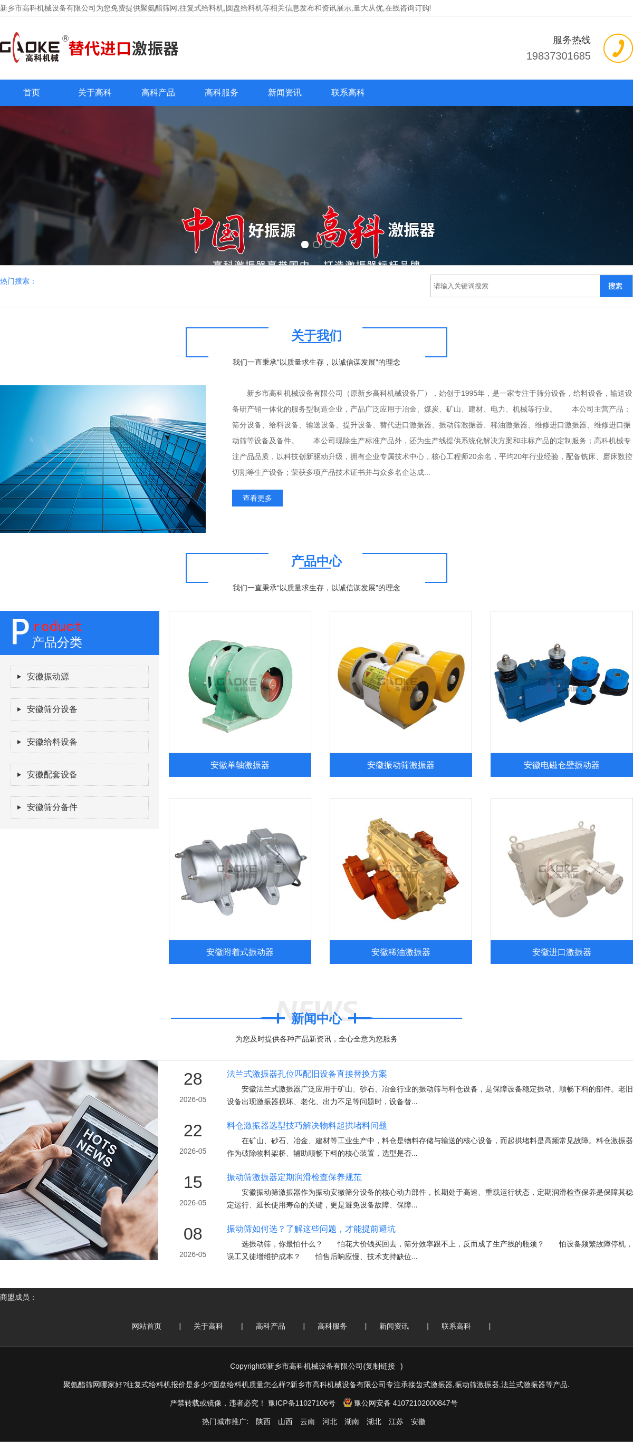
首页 (31, 92)
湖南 (351, 1421)
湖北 (374, 1421)
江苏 (396, 1421)
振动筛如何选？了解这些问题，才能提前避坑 (311, 1228)
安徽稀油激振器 (400, 952)
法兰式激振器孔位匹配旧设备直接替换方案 (307, 1073)
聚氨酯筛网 (158, 8)
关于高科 (95, 92)
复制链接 (380, 1366)
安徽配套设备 (52, 774)
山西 (285, 1421)
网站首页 (146, 1326)
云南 (307, 1421)
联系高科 (348, 92)
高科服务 (221, 92)
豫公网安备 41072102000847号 (400, 1403)
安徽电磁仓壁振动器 (562, 764)
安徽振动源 (48, 676)
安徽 (418, 1421)
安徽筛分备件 (52, 807)
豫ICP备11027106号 (301, 1403)
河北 (329, 1421)
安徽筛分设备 (52, 709)
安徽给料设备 (52, 741)
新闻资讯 (285, 92)
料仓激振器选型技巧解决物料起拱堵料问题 (307, 1125)
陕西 (263, 1421)
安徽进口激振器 (561, 952)
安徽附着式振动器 (240, 952)
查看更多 (257, 498)
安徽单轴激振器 (240, 764)
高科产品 (158, 92)
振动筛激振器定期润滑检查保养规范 (294, 1177)
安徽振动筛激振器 (401, 764)
